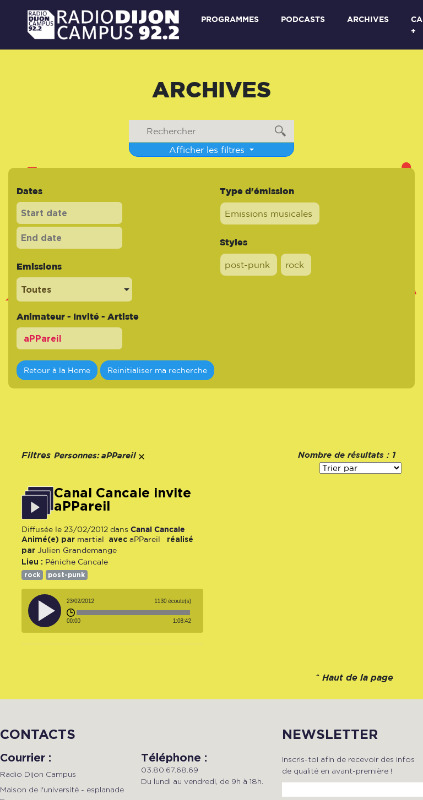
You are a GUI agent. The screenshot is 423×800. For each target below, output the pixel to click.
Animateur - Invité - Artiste (78, 316)
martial (90, 539)
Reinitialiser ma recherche (157, 370)
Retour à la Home (57, 370)
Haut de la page (357, 678)
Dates (29, 191)
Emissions (39, 266)
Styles (233, 242)
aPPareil (145, 539)
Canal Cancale (158, 529)
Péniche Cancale (76, 562)
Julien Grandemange (77, 550)
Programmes (230, 19)
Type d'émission (257, 191)
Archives (368, 19)
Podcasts (303, 19)
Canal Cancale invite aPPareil (122, 499)
